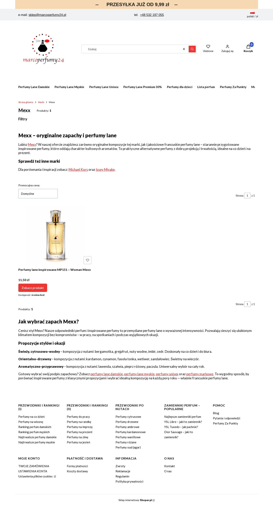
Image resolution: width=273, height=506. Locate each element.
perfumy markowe (199, 374)
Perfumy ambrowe (127, 427)
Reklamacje (123, 471)
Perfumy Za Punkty (225, 423)
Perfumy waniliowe (128, 437)
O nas (168, 471)
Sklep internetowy (135, 500)
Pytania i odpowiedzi (226, 418)
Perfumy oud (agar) (128, 447)
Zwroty (120, 466)
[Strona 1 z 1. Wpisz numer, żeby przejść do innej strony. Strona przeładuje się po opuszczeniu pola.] (247, 195)
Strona (239, 195)
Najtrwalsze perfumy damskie (37, 437)
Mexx (32, 144)
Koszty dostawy (77, 471)
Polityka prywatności (129, 481)
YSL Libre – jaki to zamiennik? (183, 421)
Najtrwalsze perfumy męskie (36, 442)
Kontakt (169, 466)
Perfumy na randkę (79, 421)
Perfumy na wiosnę (30, 421)
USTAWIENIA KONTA (32, 471)
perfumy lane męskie (139, 374)
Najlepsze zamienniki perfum (182, 416)
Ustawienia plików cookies (35, 476)
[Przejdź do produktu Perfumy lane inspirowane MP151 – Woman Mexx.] (55, 236)
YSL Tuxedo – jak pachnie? (181, 427)
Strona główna (25, 102)
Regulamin (122, 476)
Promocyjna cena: (29, 185)
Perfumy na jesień (78, 442)
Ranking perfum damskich (34, 427)
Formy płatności (77, 466)
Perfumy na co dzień (31, 416)
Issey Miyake (105, 169)
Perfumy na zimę (77, 437)
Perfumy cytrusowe (128, 416)
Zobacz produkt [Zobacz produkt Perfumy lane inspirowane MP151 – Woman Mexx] (33, 288)
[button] (192, 49)
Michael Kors (78, 169)
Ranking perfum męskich (34, 432)
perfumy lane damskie (106, 374)
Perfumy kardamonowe (131, 432)
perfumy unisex (167, 374)
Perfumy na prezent (79, 432)
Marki (41, 102)
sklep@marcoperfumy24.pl (47, 15)
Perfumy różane (126, 442)
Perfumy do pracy (78, 416)
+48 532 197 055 (152, 15)
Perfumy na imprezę (80, 427)
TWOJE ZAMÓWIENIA (33, 466)
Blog (216, 413)
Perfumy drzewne (127, 421)
